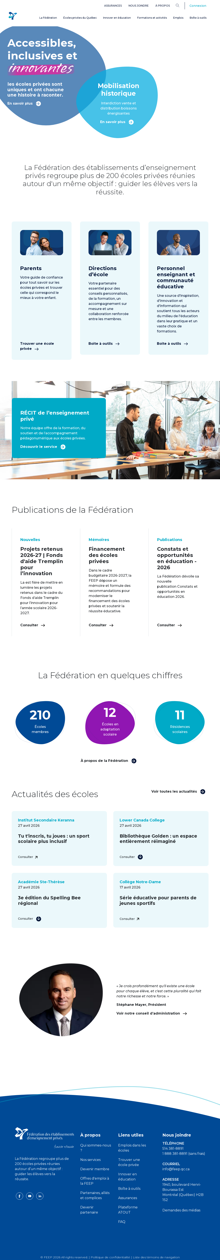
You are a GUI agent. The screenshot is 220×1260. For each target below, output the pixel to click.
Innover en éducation (117, 17)
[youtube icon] (30, 1196)
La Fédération (48, 17)
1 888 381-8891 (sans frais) (183, 1154)
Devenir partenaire (89, 1209)
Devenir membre (94, 1169)
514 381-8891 (173, 1148)
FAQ (121, 1222)
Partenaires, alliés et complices (94, 1195)
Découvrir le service (43, 446)
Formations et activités (152, 17)
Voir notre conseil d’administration (151, 1013)
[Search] (181, 5)
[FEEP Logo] (12, 15)
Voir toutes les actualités (178, 791)
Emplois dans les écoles (132, 1147)
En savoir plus (24, 103)
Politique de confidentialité (110, 1257)
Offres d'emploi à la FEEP (94, 1181)
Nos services (90, 1160)
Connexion (198, 6)
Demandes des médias (181, 1210)
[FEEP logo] (44, 1137)
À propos (162, 5)
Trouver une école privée (37, 346)
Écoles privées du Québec (80, 17)
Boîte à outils (198, 17)
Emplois (178, 17)
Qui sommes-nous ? (95, 1147)
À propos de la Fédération (109, 760)
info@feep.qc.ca (176, 1169)
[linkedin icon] (39, 1196)
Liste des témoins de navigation (156, 1257)
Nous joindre (139, 5)
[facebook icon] (20, 1196)
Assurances (113, 5)
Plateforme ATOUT (128, 1209)
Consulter (32, 625)
